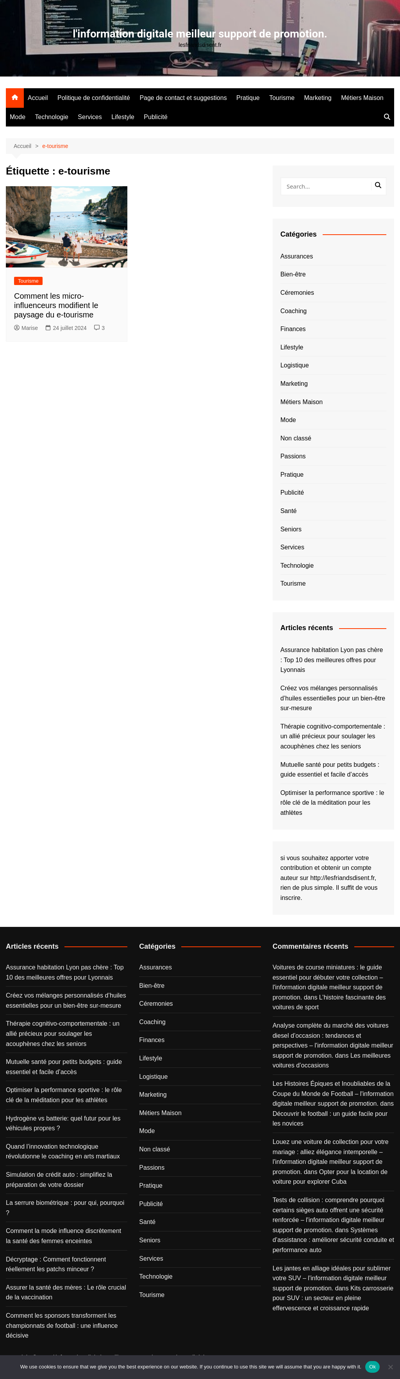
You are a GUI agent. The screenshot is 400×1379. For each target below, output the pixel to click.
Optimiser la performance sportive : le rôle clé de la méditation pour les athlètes (332, 802)
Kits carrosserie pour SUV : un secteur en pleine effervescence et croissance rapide (333, 1298)
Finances (293, 329)
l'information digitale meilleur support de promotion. (200, 33)
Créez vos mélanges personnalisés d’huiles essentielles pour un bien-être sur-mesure (333, 698)
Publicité (155, 117)
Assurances (296, 256)
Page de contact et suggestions (183, 97)
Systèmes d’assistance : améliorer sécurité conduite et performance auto (333, 1240)
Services (90, 117)
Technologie (51, 117)
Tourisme (282, 97)
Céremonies (297, 292)
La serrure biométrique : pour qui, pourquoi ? (65, 1207)
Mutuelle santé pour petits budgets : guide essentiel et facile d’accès (330, 769)
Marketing (318, 97)
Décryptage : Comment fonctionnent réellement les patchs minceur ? (56, 1264)
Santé (288, 511)
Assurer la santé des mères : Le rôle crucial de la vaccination (66, 1292)
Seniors (291, 529)
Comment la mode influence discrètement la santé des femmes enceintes (63, 1236)
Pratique (248, 97)
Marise (26, 328)
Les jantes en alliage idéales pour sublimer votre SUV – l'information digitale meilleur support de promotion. (332, 1278)
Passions (293, 456)
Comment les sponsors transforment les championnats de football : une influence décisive (62, 1325)
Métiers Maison (362, 97)
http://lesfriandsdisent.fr (342, 878)
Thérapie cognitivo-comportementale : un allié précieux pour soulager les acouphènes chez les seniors (333, 736)
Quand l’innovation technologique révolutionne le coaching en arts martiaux (63, 1151)
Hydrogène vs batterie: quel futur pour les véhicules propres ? (63, 1123)
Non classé (295, 438)
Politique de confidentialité (93, 97)
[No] (390, 1367)
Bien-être (293, 274)
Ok (372, 1367)
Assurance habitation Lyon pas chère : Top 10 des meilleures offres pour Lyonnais (331, 660)
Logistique (294, 365)
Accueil (38, 97)
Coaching (293, 311)
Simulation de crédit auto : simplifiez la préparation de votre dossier (59, 1179)
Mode (17, 117)
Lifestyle (122, 117)
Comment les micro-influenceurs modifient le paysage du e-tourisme (56, 305)
